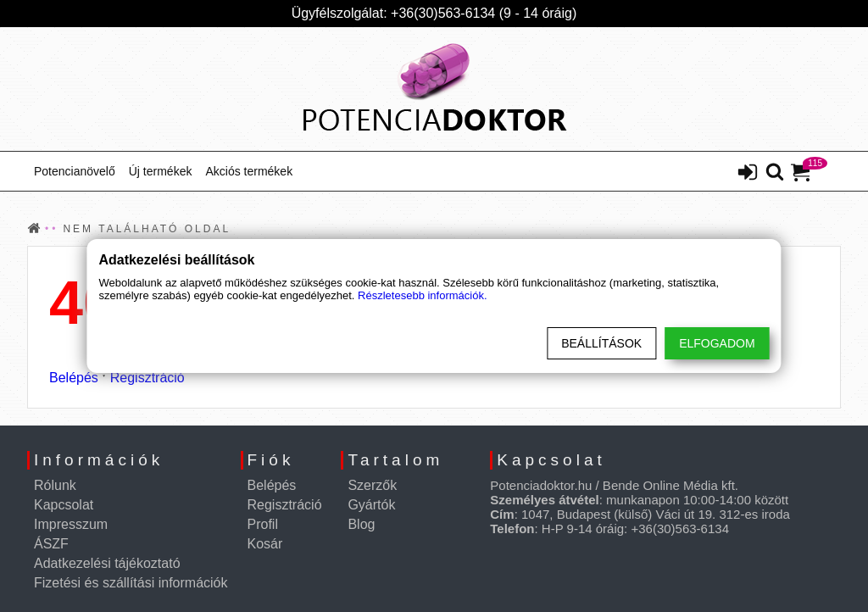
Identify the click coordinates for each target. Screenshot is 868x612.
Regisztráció (147, 377)
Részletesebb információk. (422, 295)
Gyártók (371, 505)
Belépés (73, 377)
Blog (361, 524)
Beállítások (601, 343)
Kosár (265, 544)
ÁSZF (51, 544)
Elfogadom (716, 343)
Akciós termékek (248, 171)
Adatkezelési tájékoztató (107, 563)
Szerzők (372, 485)
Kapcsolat (63, 505)
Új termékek (160, 171)
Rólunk (55, 485)
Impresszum (71, 524)
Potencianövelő (74, 171)
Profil (263, 524)
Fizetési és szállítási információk (131, 583)
